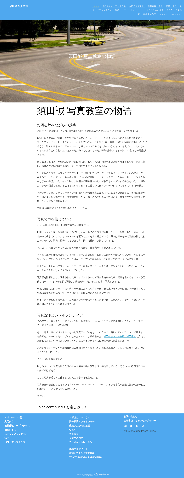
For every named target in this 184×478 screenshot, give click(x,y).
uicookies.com (104, 474)
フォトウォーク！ (132, 10)
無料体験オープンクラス (114, 6)
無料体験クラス (155, 6)
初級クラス (171, 6)
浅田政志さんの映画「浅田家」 (120, 336)
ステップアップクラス (15, 434)
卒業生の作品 (149, 14)
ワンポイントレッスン (170, 14)
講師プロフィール (78, 449)
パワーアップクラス (14, 442)
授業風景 (73, 434)
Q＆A (169, 10)
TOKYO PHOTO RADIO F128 (85, 457)
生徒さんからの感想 (154, 10)
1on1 (118, 10)
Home (95, 6)
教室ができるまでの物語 (82, 453)
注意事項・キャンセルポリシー (140, 420)
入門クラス (10, 421)
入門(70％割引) (137, 6)
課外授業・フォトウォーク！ (84, 421)
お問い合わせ (130, 416)
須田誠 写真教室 (19, 6)
